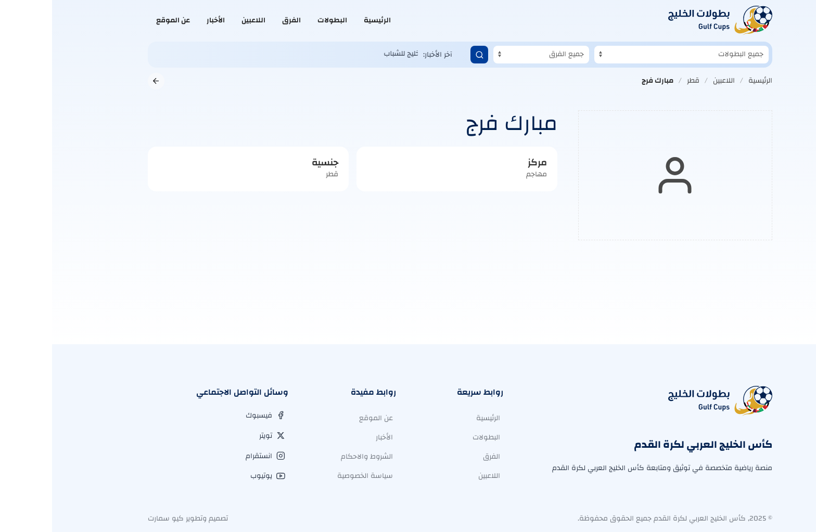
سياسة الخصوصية (313, 476)
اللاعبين (201, 20)
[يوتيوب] (215, 476)
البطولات (280, 20)
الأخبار (164, 20)
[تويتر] (220, 436)
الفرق (239, 20)
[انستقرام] (213, 456)
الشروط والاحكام (315, 456)
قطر (641, 80)
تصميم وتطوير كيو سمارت (136, 518)
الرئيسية (325, 20)
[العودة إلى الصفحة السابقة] (104, 81)
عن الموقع (121, 20)
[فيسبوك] (213, 415)
